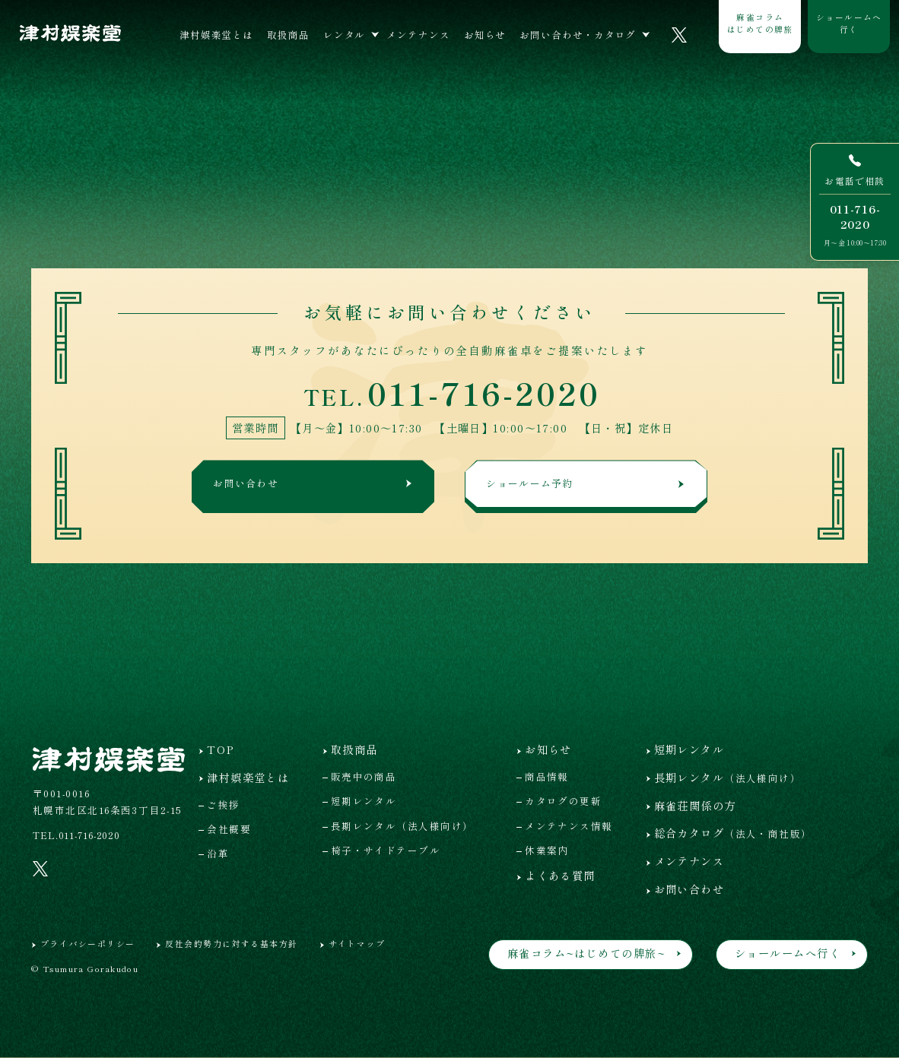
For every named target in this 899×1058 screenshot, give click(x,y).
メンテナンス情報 (569, 826)
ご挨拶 (223, 804)
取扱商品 (288, 34)
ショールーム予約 (587, 485)
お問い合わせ (314, 485)
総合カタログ (733, 833)
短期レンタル (364, 801)
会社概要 (229, 829)
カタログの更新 (563, 801)
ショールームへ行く (849, 23)
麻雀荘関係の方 (695, 805)
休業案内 (547, 850)
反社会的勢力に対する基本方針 (231, 943)
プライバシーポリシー (87, 943)
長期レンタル (728, 777)
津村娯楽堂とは (216, 34)
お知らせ (485, 34)
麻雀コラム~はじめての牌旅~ (586, 953)
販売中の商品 (364, 776)
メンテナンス (418, 34)
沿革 (218, 853)
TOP (220, 749)
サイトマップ (357, 943)
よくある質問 (560, 875)
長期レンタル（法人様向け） (402, 826)
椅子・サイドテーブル (385, 850)
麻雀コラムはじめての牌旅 (760, 23)
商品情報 (547, 776)
